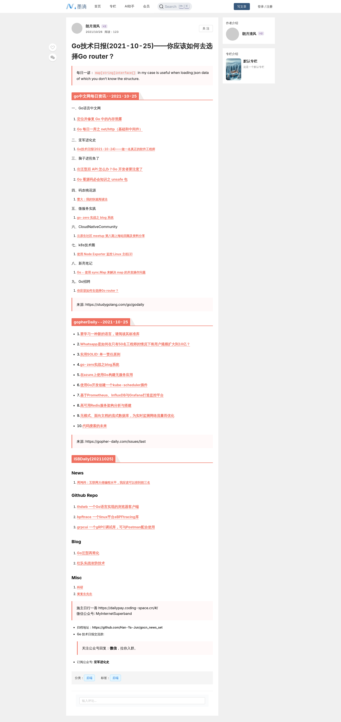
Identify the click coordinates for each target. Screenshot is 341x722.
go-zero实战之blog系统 (99, 364)
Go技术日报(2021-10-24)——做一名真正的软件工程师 (116, 149)
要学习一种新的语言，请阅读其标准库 (109, 333)
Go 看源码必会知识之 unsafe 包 (102, 179)
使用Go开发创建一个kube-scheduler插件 (113, 385)
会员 (146, 6)
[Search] (174, 6)
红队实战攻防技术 (91, 563)
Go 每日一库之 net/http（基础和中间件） (110, 129)
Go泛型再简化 (88, 553)
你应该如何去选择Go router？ (98, 290)
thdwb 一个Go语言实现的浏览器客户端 (108, 506)
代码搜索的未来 (94, 425)
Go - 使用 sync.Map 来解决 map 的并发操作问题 (111, 272)
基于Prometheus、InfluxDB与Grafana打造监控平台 (122, 395)
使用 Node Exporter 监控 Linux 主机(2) (105, 254)
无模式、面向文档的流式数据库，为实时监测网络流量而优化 (127, 415)
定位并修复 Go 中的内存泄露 (99, 118)
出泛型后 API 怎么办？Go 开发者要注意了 (110, 169)
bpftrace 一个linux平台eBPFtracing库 (108, 516)
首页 (97, 6)
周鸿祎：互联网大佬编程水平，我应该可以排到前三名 (113, 482)
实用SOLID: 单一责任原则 (100, 354)
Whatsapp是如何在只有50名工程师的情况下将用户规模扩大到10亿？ (135, 344)
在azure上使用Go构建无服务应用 (106, 374)
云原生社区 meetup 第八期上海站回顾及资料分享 (111, 235)
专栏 (113, 6)
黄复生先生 (84, 594)
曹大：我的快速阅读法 (92, 199)
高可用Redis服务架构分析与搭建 (105, 405)
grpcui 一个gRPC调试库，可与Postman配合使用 (116, 527)
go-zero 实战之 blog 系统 (95, 217)
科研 (80, 587)
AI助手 (129, 6)
